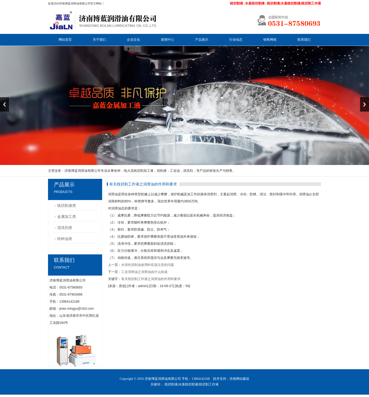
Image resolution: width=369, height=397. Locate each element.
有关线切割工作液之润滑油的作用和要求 (150, 279)
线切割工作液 (209, 384)
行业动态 (235, 39)
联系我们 (304, 39)
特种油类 (64, 239)
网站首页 (65, 39)
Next (364, 104)
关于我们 (99, 39)
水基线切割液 (188, 384)
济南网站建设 (239, 379)
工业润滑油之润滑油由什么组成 (144, 272)
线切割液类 (66, 206)
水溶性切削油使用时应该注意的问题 (147, 265)
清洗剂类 (64, 228)
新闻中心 (167, 39)
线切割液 (171, 384)
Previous (4, 104)
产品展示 (201, 39)
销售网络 (270, 39)
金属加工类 (66, 217)
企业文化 (133, 39)
